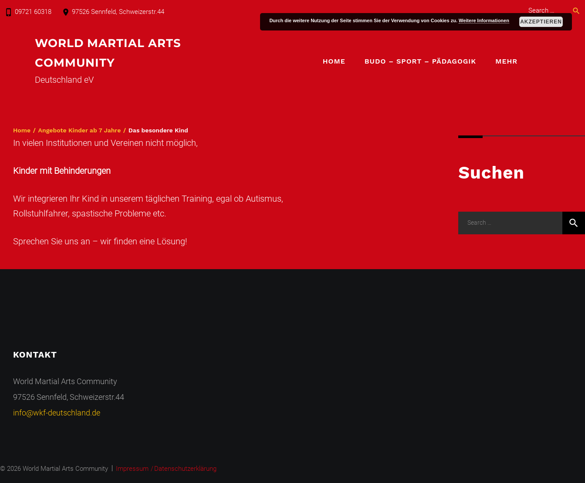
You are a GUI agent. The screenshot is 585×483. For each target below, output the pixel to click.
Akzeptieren (541, 22)
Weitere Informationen (484, 20)
